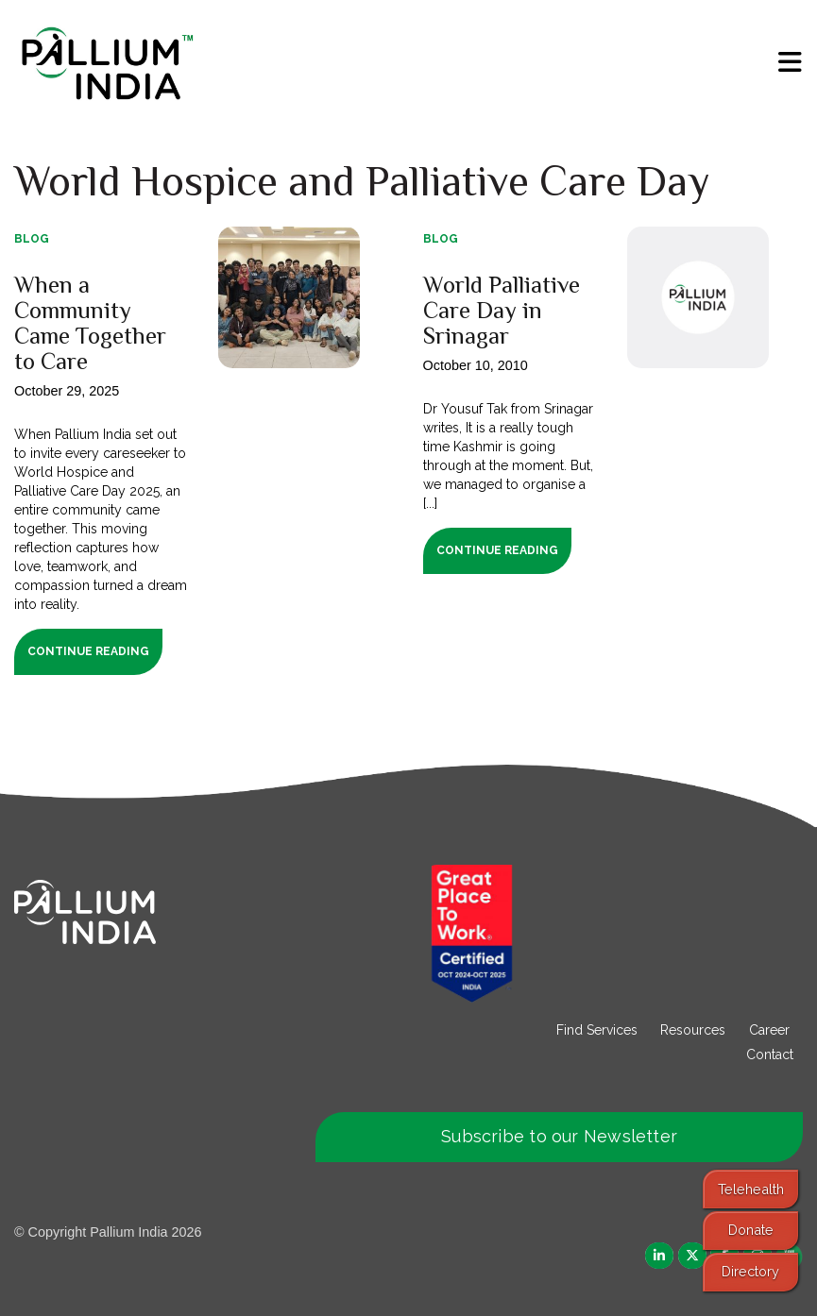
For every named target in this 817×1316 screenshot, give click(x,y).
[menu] (790, 62)
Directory (750, 1271)
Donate (751, 1230)
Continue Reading (88, 651)
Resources (692, 1030)
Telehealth (751, 1189)
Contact (769, 1054)
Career (769, 1030)
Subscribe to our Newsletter (559, 1136)
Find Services (597, 1030)
